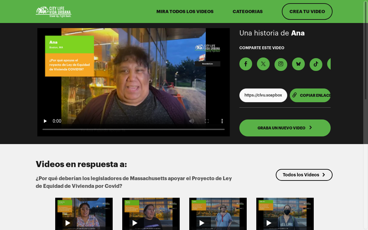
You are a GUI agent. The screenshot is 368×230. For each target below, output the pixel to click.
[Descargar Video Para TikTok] (316, 64)
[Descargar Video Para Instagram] (280, 64)
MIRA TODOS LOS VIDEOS (185, 11)
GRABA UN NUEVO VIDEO (285, 128)
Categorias (248, 11)
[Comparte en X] (263, 63)
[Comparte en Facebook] (245, 63)
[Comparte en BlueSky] (298, 63)
